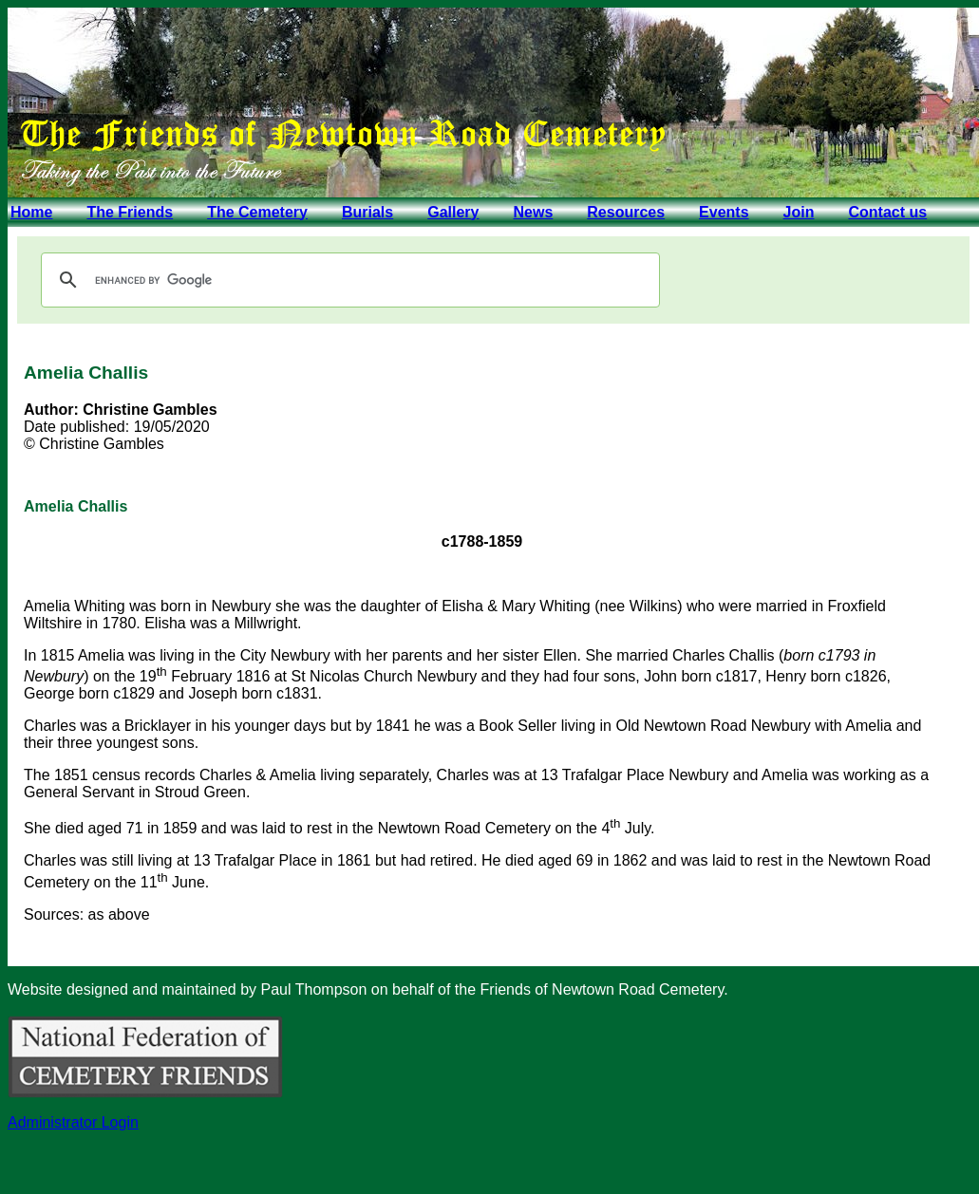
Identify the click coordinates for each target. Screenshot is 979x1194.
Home (31, 212)
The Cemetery (257, 212)
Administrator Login (73, 1122)
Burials (367, 212)
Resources (626, 212)
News (533, 212)
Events (723, 212)
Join (799, 212)
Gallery (453, 212)
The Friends (129, 212)
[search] (347, 280)
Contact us (887, 212)
